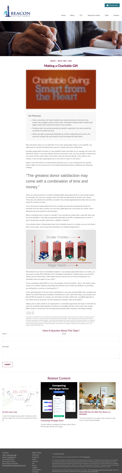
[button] (63, 15)
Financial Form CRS (59, 453)
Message (5, 346)
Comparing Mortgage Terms (52, 420)
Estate (34, 459)
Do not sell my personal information (89, 471)
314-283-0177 (11, 457)
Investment (35, 457)
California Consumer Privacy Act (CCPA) (102, 469)
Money (34, 465)
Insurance (35, 461)
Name (4, 334)
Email (64, 334)
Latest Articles (36, 469)
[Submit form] (7, 364)
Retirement (35, 455)
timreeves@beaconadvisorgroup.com (14, 465)
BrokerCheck (87, 457)
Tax (33, 463)
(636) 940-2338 (11, 455)
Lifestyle (34, 467)
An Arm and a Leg (9, 412)
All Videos (35, 472)
